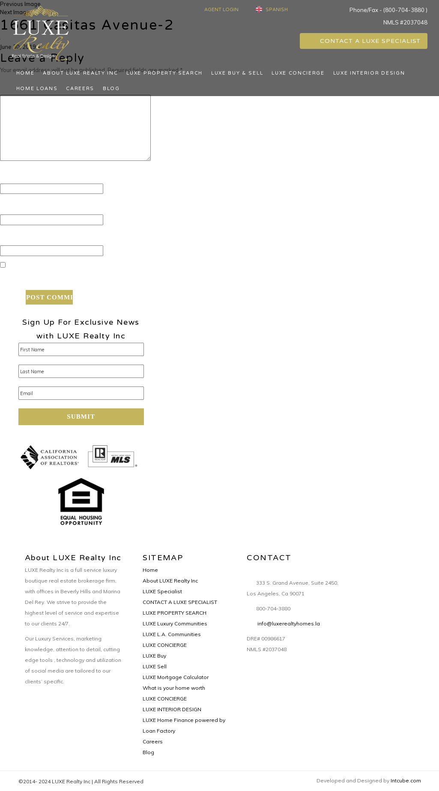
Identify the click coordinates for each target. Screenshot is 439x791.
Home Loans (37, 88)
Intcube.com (406, 780)
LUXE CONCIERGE (298, 73)
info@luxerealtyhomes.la (288, 623)
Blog (111, 88)
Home (25, 73)
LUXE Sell (155, 666)
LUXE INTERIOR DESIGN (369, 73)
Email (12, 207)
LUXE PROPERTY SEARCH (164, 73)
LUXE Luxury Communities (175, 623)
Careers (80, 88)
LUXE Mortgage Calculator (176, 677)
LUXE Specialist (162, 591)
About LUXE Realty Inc (80, 73)
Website (15, 238)
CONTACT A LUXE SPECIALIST (363, 41)
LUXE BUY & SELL (237, 73)
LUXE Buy (154, 655)
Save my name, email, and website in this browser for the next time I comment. (145, 279)
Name (13, 176)
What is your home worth (174, 688)
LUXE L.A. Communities (172, 634)
